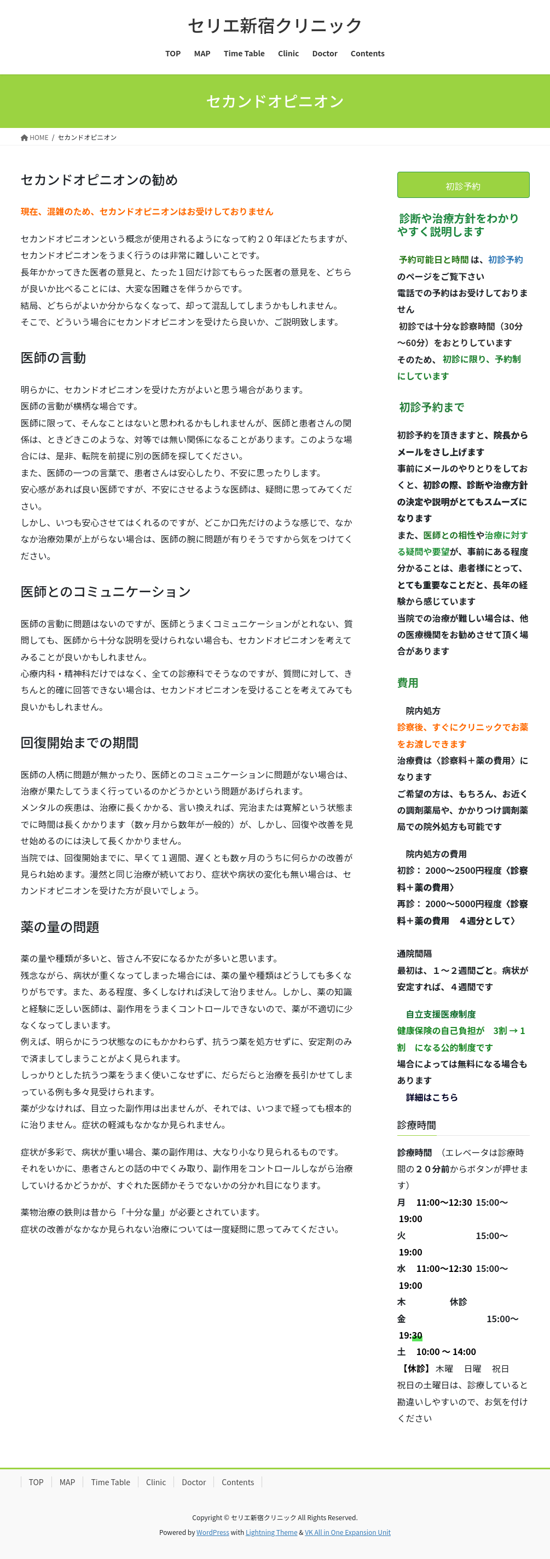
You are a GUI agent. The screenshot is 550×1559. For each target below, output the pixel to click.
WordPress (212, 1532)
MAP (68, 1481)
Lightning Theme (272, 1532)
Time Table (110, 1481)
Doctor (194, 1481)
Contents (238, 1481)
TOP (36, 1481)
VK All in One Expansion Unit (348, 1532)
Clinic (156, 1481)
